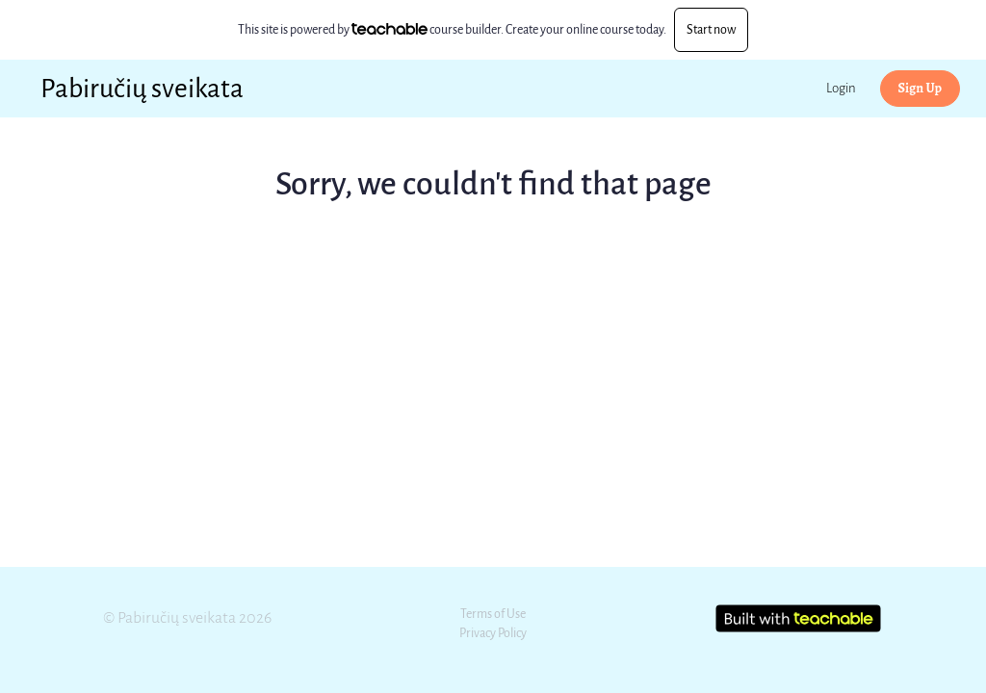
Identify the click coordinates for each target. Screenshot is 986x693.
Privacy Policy (493, 633)
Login (841, 88)
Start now (711, 29)
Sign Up (920, 88)
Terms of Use (493, 613)
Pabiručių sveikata (142, 88)
